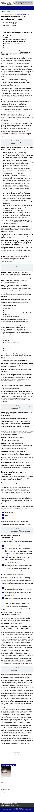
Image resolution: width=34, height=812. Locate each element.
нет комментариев (18, 14)
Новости (8, 11)
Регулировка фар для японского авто (6, 774)
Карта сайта (18, 805)
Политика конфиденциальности (11, 803)
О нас (2, 803)
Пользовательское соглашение (7, 805)
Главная (3, 11)
